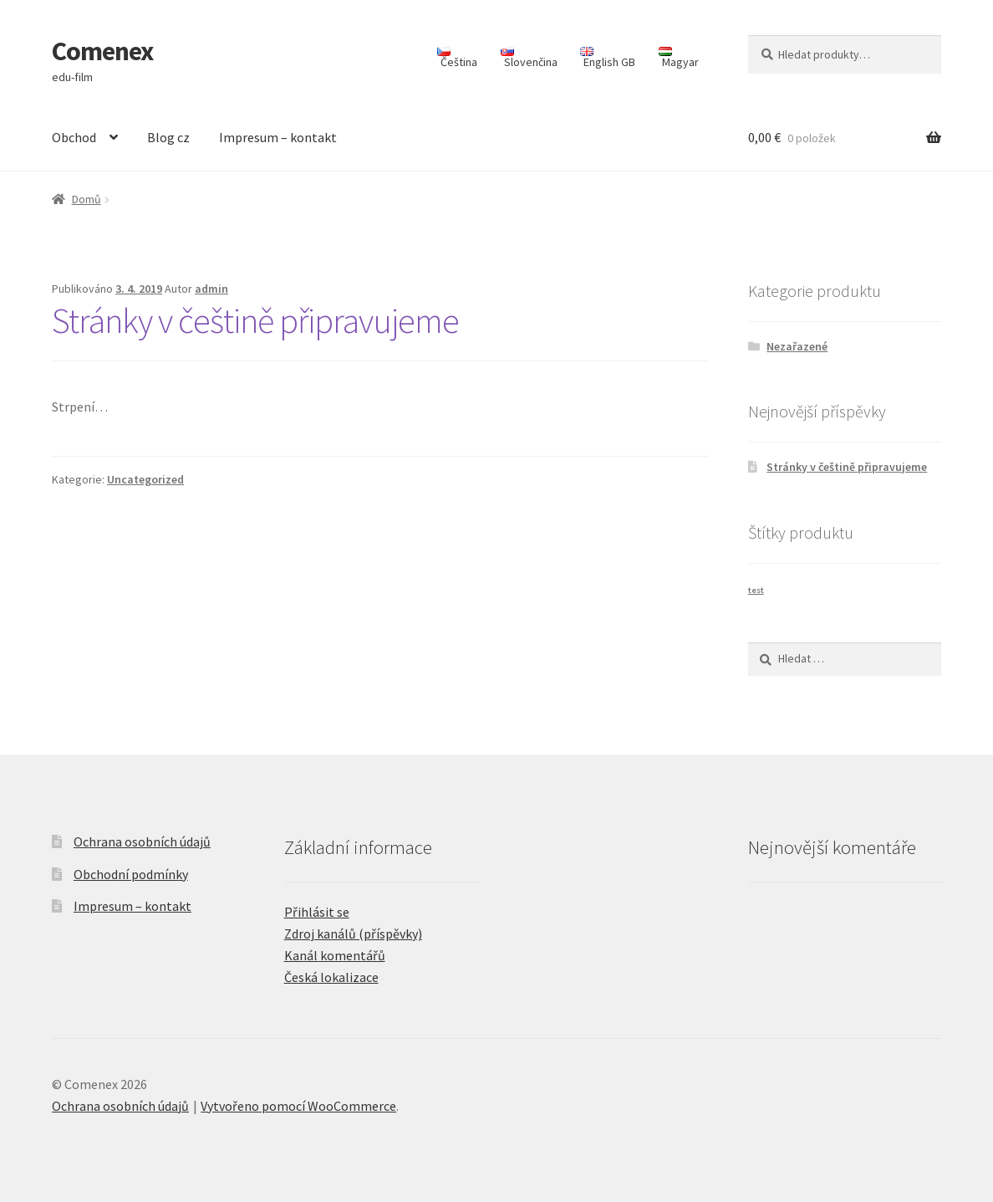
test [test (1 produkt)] (756, 590)
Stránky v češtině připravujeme (255, 320)
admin (211, 288)
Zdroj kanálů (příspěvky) (353, 933)
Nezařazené (797, 346)
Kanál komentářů (334, 955)
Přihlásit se (316, 911)
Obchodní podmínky (131, 874)
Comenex (102, 51)
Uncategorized (145, 479)
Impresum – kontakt (278, 137)
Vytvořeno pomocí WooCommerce (298, 1105)
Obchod (74, 137)
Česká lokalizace (331, 977)
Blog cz (168, 137)
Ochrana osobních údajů (142, 841)
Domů (86, 199)
